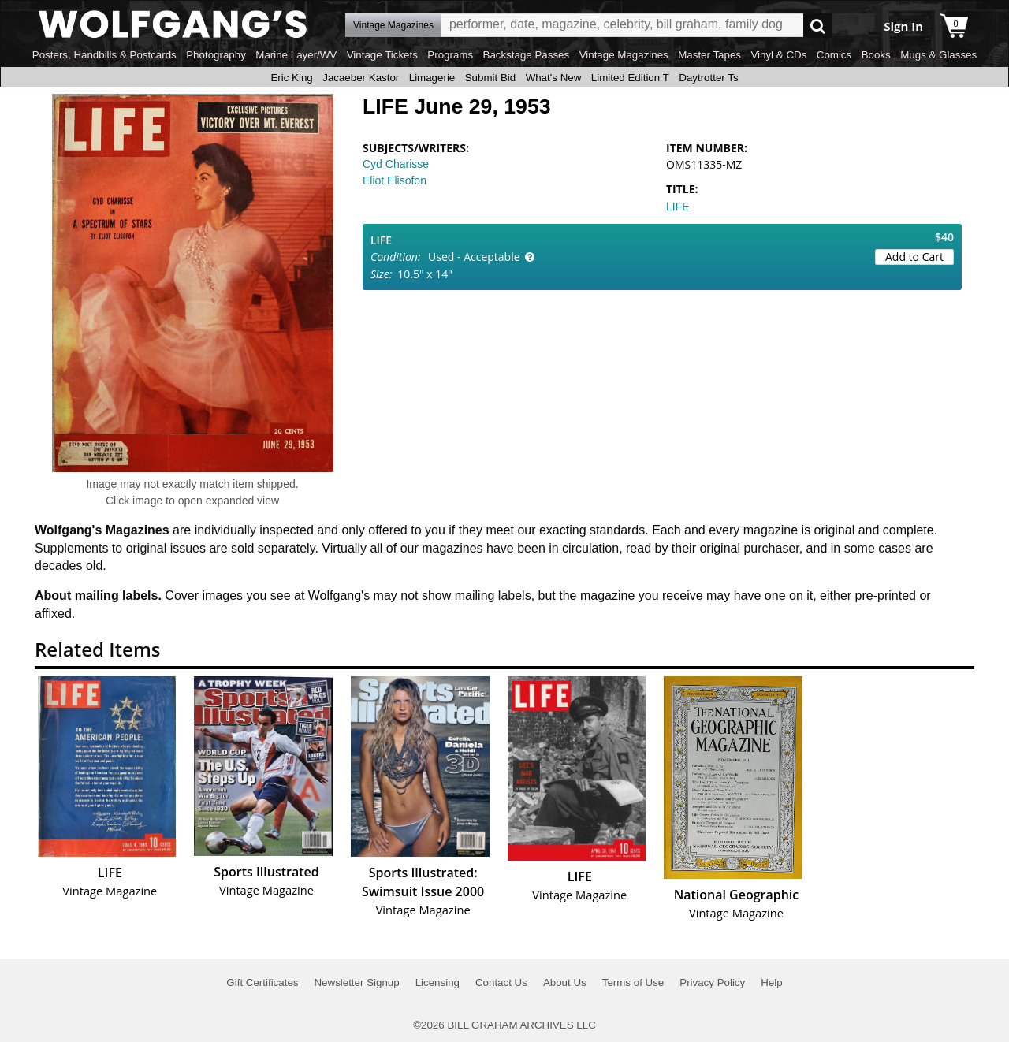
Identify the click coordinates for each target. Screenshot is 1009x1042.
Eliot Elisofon (394, 180)
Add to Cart (914, 256)
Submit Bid (490, 78)
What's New (554, 78)
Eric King (291, 78)
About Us (564, 982)
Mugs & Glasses (938, 55)
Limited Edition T (630, 78)
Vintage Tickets (382, 55)
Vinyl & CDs (778, 55)
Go (817, 25)
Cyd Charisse (396, 164)
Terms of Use (633, 982)
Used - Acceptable (474, 256)
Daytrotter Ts (708, 78)
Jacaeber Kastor (360, 78)
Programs (450, 55)
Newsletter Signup (356, 982)
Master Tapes (709, 55)
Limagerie (432, 78)
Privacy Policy (712, 982)
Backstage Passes (526, 55)
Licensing (437, 982)
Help (771, 982)
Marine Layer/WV (296, 55)
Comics (834, 55)
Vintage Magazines (623, 55)
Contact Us (501, 982)
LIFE (678, 206)
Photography (216, 55)
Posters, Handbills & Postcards (104, 55)
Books (876, 55)
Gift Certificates (262, 982)
